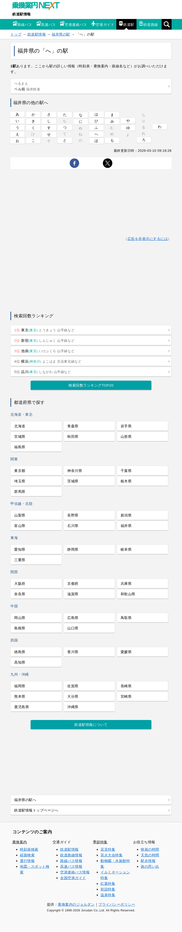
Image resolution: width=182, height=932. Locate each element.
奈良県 (19, 594)
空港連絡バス (73, 24)
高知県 (19, 662)
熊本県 (19, 696)
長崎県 (126, 686)
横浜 (47, 361)
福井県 (126, 526)
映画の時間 (150, 849)
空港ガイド (102, 24)
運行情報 (27, 861)
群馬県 (19, 491)
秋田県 (72, 436)
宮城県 (19, 436)
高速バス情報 (71, 866)
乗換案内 (19, 842)
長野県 (72, 515)
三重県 (19, 560)
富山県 (19, 526)
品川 (42, 372)
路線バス (22, 24)
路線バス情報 (71, 861)
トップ (16, 34)
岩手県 (126, 426)
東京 (44, 330)
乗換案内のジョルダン (76, 904)
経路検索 (27, 855)
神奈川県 (74, 471)
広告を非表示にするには (147, 239)
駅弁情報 (148, 861)
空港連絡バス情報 (75, 872)
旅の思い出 (150, 866)
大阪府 (19, 583)
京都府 (72, 583)
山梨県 (19, 515)
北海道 (19, 426)
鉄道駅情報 (21, 14)
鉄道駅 (126, 24)
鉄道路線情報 (71, 855)
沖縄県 (72, 707)
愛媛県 (126, 652)
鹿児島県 (21, 707)
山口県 (72, 628)
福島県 (19, 447)
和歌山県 (128, 594)
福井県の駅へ (25, 800)
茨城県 (72, 481)
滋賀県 (72, 594)
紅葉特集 (107, 883)
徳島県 (19, 652)
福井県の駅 (61, 34)
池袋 (44, 351)
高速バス (46, 24)
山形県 (126, 436)
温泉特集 (107, 895)
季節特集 (100, 842)
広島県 (72, 618)
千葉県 (126, 471)
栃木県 (126, 481)
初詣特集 (107, 889)
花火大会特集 (111, 855)
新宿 (44, 340)
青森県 (72, 426)
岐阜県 (126, 549)
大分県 (72, 696)
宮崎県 (126, 696)
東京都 (19, 471)
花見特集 (107, 849)
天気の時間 (150, 855)
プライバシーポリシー (116, 904)
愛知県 (19, 549)
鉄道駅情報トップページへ (36, 810)
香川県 (72, 652)
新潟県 (126, 515)
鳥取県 (126, 618)
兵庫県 (126, 583)
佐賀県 (72, 686)
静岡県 (72, 549)
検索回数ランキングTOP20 (91, 385)
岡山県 (19, 618)
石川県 (72, 526)
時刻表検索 (29, 849)
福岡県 (19, 686)
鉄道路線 (148, 24)
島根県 (19, 628)
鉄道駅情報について (91, 725)
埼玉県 (19, 481)
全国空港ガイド (73, 878)
